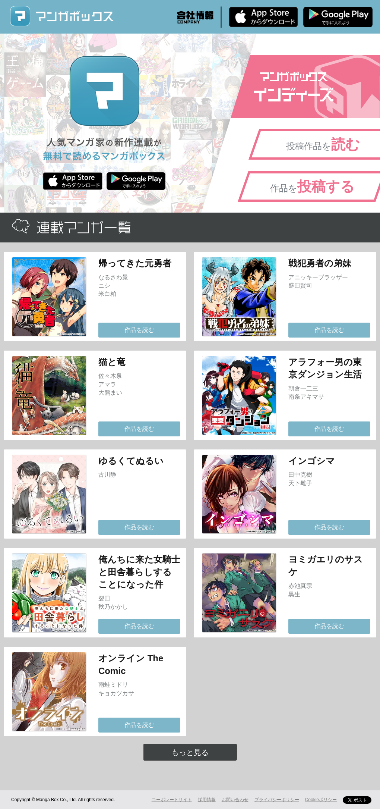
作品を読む (139, 330)
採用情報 (207, 799)
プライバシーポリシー (276, 799)
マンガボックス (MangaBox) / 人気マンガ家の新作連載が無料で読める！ (61, 16)
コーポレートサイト (172, 799)
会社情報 (195, 17)
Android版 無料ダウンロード (338, 17)
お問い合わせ (235, 799)
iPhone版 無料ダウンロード (263, 17)
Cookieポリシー (321, 799)
